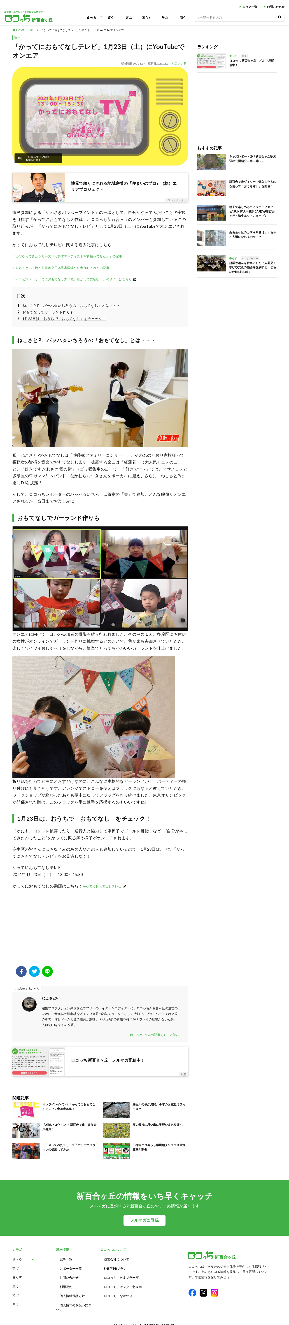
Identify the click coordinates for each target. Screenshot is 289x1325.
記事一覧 (66, 1259)
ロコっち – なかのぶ (118, 1292)
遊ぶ (129, 17)
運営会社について (116, 1259)
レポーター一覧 (71, 1267)
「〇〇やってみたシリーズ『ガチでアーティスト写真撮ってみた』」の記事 (67, 256)
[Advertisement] (100, 929)
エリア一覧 (249, 7)
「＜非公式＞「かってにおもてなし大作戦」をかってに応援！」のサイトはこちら (72, 279)
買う (110, 17)
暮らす (146, 17)
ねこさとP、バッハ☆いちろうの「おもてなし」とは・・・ (71, 305)
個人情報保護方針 (72, 1292)
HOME (20, 30)
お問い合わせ (275, 7)
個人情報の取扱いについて (73, 1303)
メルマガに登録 (144, 1220)
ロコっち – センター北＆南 (123, 1284)
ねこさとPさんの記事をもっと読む (154, 1035)
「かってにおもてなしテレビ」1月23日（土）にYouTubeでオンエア (82, 30)
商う (183, 17)
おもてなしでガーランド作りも (48, 312)
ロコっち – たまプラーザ (121, 1275)
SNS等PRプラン (115, 1267)
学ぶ (165, 17)
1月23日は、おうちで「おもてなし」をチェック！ (64, 318)
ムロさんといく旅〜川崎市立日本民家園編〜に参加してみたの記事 (60, 268)
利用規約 (66, 1284)
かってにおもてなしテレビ (102, 886)
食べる (91, 17)
